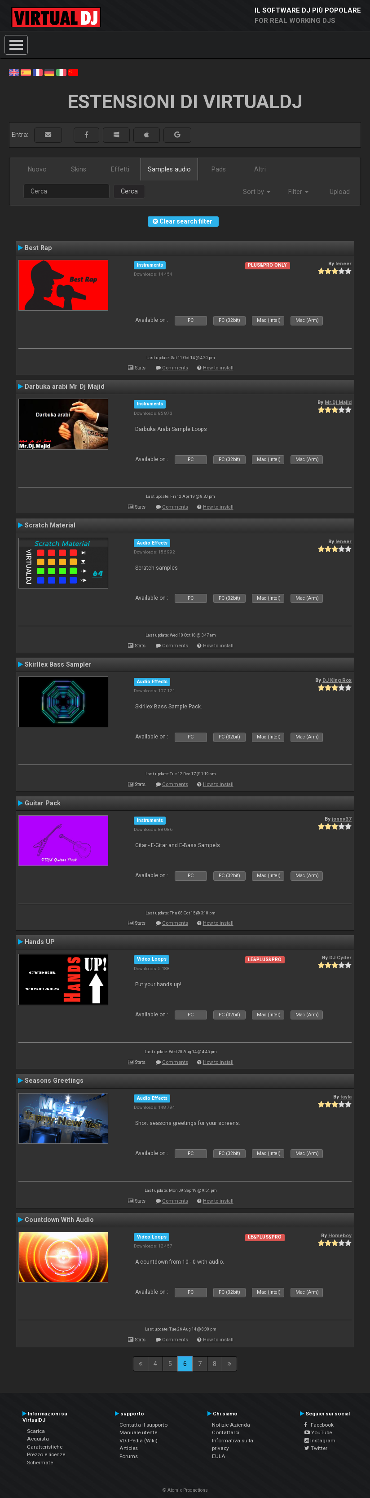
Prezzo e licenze (46, 1454)
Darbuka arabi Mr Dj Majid (65, 386)
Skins (78, 169)
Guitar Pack (43, 803)
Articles (128, 1448)
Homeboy (340, 1235)
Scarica (36, 1431)
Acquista (38, 1439)
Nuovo (37, 169)
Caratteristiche (44, 1447)
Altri (260, 169)
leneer (343, 263)
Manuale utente (138, 1432)
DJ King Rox (337, 680)
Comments (175, 368)
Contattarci (225, 1432)
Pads (218, 169)
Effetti (120, 169)
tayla (346, 1097)
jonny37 (342, 819)
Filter (298, 191)
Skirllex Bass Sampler (58, 664)
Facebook (319, 1425)
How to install (218, 368)
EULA (218, 1456)
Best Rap (38, 247)
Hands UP (40, 941)
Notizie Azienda (231, 1425)
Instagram (319, 1440)
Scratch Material (50, 525)
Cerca (129, 191)
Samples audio (169, 169)
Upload (340, 191)
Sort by (256, 191)
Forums (128, 1456)
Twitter (315, 1448)
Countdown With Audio (59, 1219)
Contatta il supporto (143, 1425)
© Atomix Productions (185, 1490)
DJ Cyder (340, 957)
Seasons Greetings (54, 1080)
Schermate (40, 1462)
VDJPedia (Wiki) (138, 1440)
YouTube (318, 1432)
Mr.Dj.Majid (338, 402)
